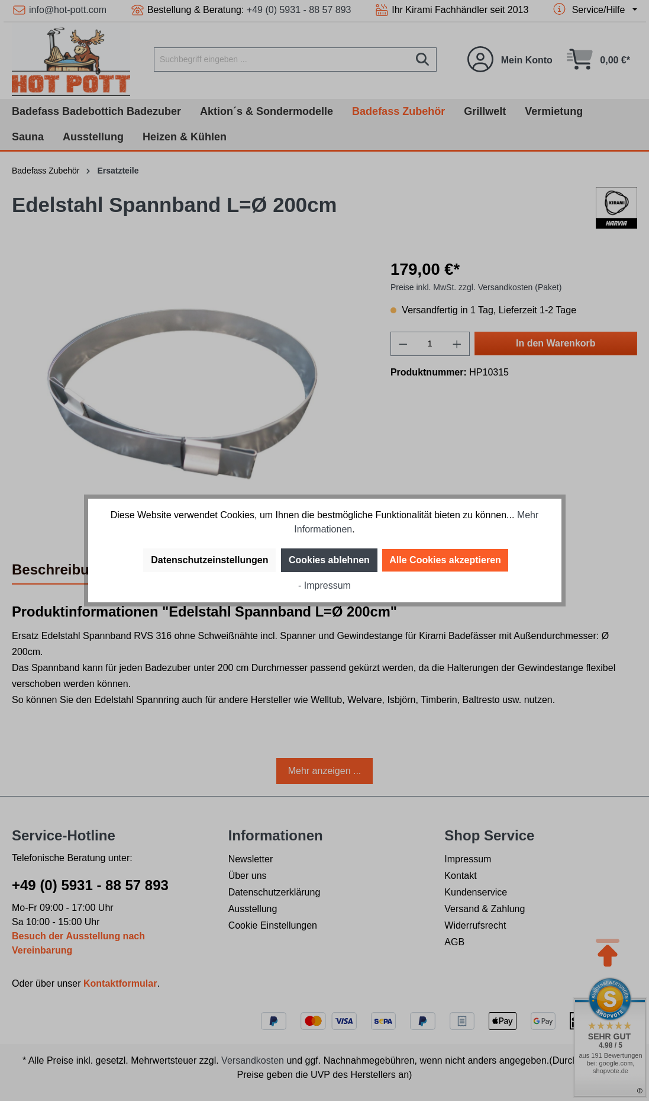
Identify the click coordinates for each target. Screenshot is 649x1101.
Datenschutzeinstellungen (209, 560)
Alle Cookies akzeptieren (445, 560)
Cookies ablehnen (329, 560)
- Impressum (324, 585)
